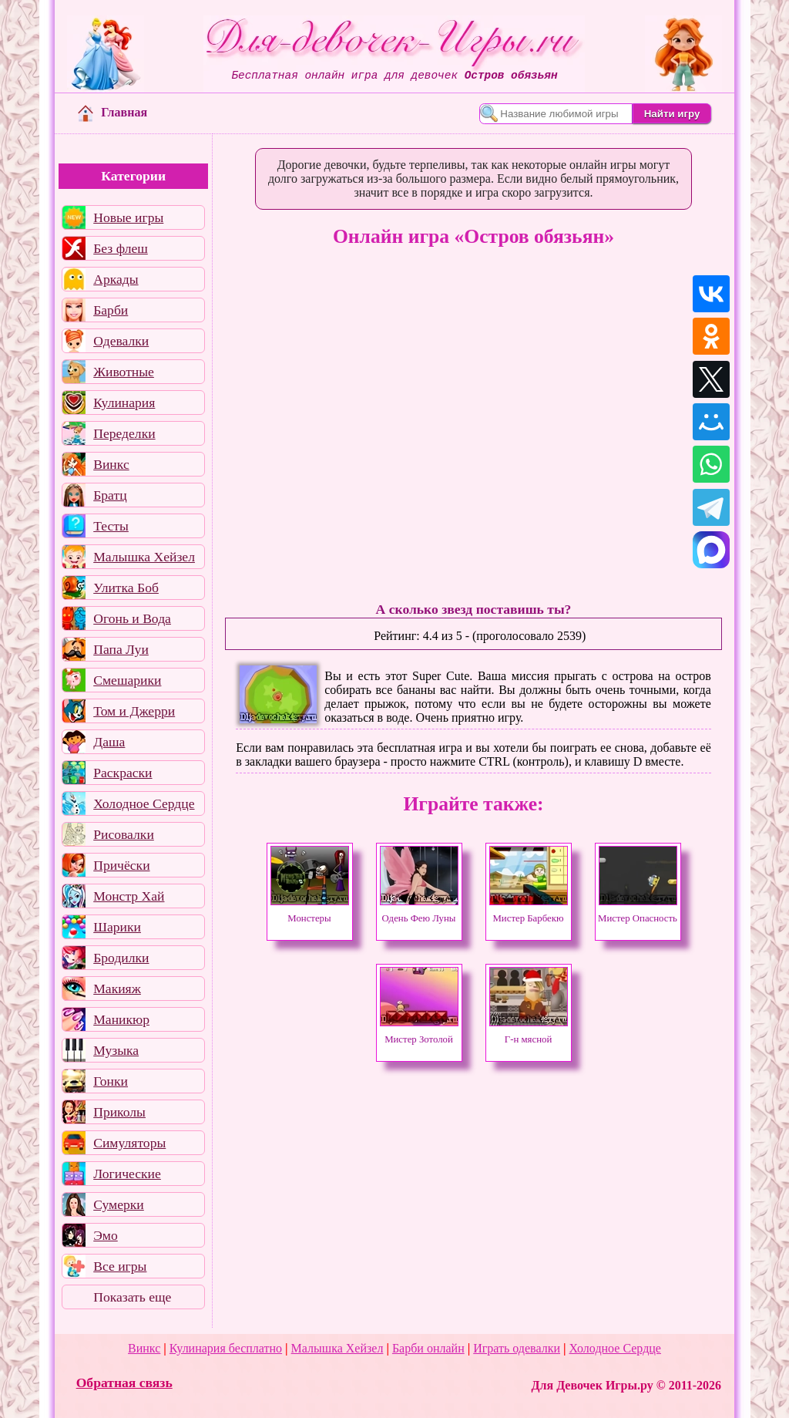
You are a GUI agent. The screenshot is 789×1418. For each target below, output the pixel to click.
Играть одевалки (516, 1348)
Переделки (124, 433)
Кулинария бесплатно (226, 1348)
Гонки (110, 1081)
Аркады (115, 279)
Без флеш (120, 248)
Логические (127, 1173)
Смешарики (127, 680)
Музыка (116, 1050)
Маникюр (121, 1019)
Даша (109, 741)
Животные (123, 371)
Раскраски (122, 772)
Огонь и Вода (132, 618)
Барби (110, 310)
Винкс (111, 464)
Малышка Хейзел (144, 556)
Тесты (111, 526)
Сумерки (118, 1204)
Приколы (119, 1112)
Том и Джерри (134, 711)
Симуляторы (129, 1142)
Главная (112, 112)
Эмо (105, 1235)
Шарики (117, 927)
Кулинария (124, 402)
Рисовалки (123, 834)
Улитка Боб (126, 587)
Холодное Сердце (143, 803)
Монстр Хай (128, 896)
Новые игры (128, 217)
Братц (109, 495)
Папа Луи (121, 649)
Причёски (121, 865)
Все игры (119, 1266)
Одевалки (121, 341)
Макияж (117, 988)
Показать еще (132, 1297)
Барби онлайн (428, 1348)
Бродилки (121, 957)
